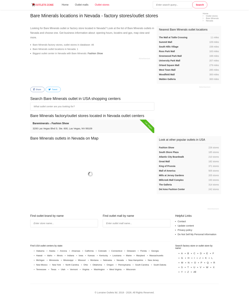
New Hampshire (135, 260)
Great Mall (164, 161)
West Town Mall (167, 70)
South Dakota (159, 265)
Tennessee (41, 269)
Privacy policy (185, 230)
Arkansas (76, 251)
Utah (63, 269)
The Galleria (165, 184)
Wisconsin (131, 269)
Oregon (110, 265)
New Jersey (153, 260)
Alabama (40, 251)
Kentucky (103, 255)
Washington (99, 269)
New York (56, 265)
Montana (94, 260)
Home (65, 4)
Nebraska (107, 260)
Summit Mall (165, 42)
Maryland (140, 255)
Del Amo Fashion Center (172, 189)
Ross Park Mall (167, 51)
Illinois (60, 255)
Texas (53, 269)
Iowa (81, 255)
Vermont (74, 269)
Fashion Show (95, 53)
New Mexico (42, 265)
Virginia (85, 269)
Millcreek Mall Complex (171, 180)
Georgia (155, 251)
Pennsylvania (124, 265)
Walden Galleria (167, 79)
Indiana (70, 255)
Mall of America (167, 170)
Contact (182, 221)
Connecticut (116, 251)
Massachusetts (156, 255)
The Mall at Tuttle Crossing (173, 37)
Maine (129, 255)
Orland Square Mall (169, 65)
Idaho (49, 255)
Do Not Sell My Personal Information (197, 234)
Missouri (82, 260)
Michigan (40, 260)
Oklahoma (97, 265)
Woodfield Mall (167, 74)
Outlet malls (81, 4)
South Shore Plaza (169, 152)
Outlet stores (102, 4)
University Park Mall (169, 60)
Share (37, 89)
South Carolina (142, 265)
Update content (186, 225)
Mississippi (68, 260)
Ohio (86, 265)
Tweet (52, 89)
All (194, 271)
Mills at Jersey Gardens (171, 175)
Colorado (102, 251)
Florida (143, 251)
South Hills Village (168, 46)
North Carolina (72, 265)
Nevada (120, 260)
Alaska (52, 251)
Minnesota (54, 260)
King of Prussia (167, 166)
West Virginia (115, 269)
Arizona (63, 251)
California (89, 251)
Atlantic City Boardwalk (171, 157)
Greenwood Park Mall (170, 56)
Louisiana (116, 255)
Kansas (91, 255)
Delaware (131, 251)
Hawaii (39, 255)
